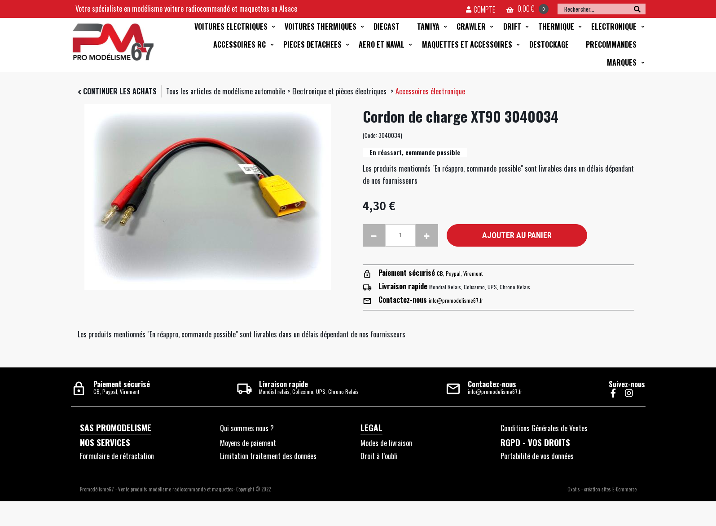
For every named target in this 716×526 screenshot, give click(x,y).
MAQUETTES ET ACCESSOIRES (467, 44)
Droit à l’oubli (379, 456)
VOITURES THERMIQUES (320, 26)
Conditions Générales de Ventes (544, 428)
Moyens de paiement (248, 443)
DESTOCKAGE (549, 44)
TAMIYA (428, 26)
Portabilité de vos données (537, 456)
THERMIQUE (556, 26)
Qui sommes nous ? (247, 428)
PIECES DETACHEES (312, 44)
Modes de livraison (386, 443)
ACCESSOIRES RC (239, 44)
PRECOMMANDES (611, 44)
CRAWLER (471, 26)
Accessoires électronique (430, 91)
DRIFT (512, 26)
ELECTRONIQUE (614, 26)
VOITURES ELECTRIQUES (231, 26)
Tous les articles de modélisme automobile (225, 91)
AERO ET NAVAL (381, 44)
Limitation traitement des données (268, 456)
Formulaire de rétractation (117, 456)
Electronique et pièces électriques (340, 91)
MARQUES (622, 62)
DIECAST (386, 26)
